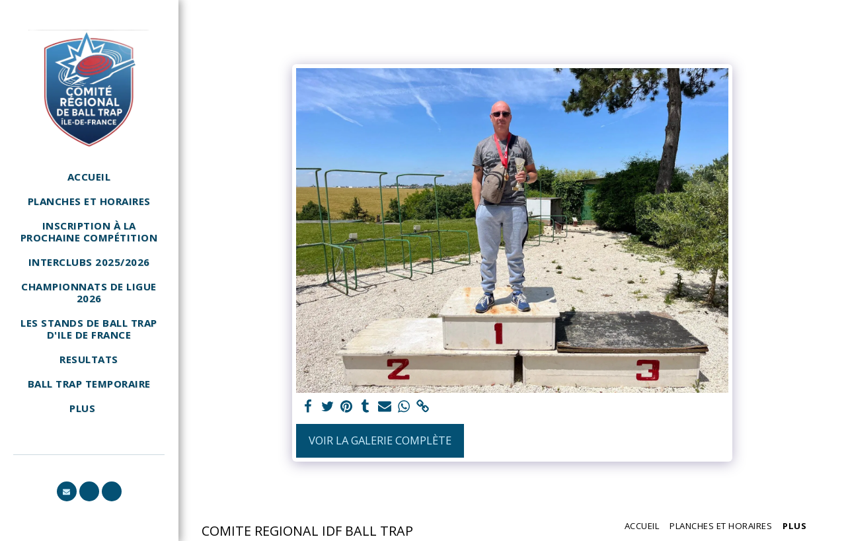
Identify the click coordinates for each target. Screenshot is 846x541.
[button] (67, 491)
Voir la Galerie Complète (380, 440)
